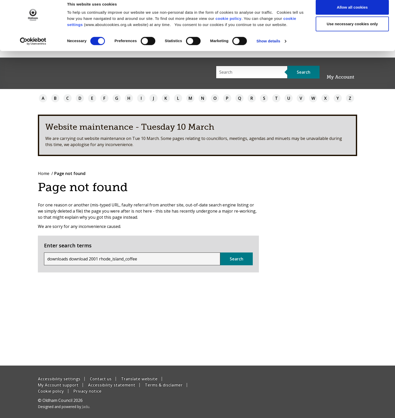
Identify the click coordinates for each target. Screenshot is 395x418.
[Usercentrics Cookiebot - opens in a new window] (33, 47)
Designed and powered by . (64, 406)
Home (43, 173)
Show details (268, 47)
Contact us (101, 379)
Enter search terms (68, 245)
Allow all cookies (352, 13)
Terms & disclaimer (164, 385)
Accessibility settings (59, 379)
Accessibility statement (111, 385)
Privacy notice (87, 391)
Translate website (139, 379)
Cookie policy (51, 391)
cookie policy (228, 25)
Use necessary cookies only (352, 30)
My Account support (58, 385)
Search (236, 259)
